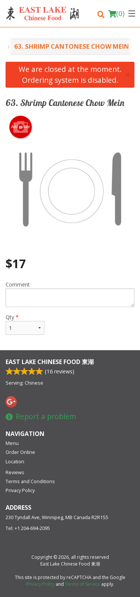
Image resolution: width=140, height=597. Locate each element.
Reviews (15, 472)
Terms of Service (82, 584)
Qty (25, 324)
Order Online (20, 452)
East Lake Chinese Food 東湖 (50, 362)
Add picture (20, 127)
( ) (116, 13)
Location (15, 461)
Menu (12, 443)
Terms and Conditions (30, 481)
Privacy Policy (20, 490)
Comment (70, 294)
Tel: (28, 528)
